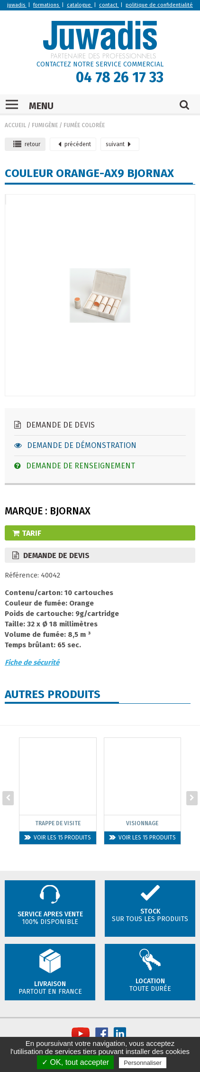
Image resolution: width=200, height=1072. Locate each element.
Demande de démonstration (75, 445)
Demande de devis (54, 424)
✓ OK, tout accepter (75, 1062)
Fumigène (45, 125)
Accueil (15, 125)
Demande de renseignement (74, 465)
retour (26, 144)
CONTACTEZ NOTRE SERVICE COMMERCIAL (100, 64)
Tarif (26, 533)
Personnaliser (143, 1062)
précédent (74, 144)
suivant (118, 144)
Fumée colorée (84, 125)
